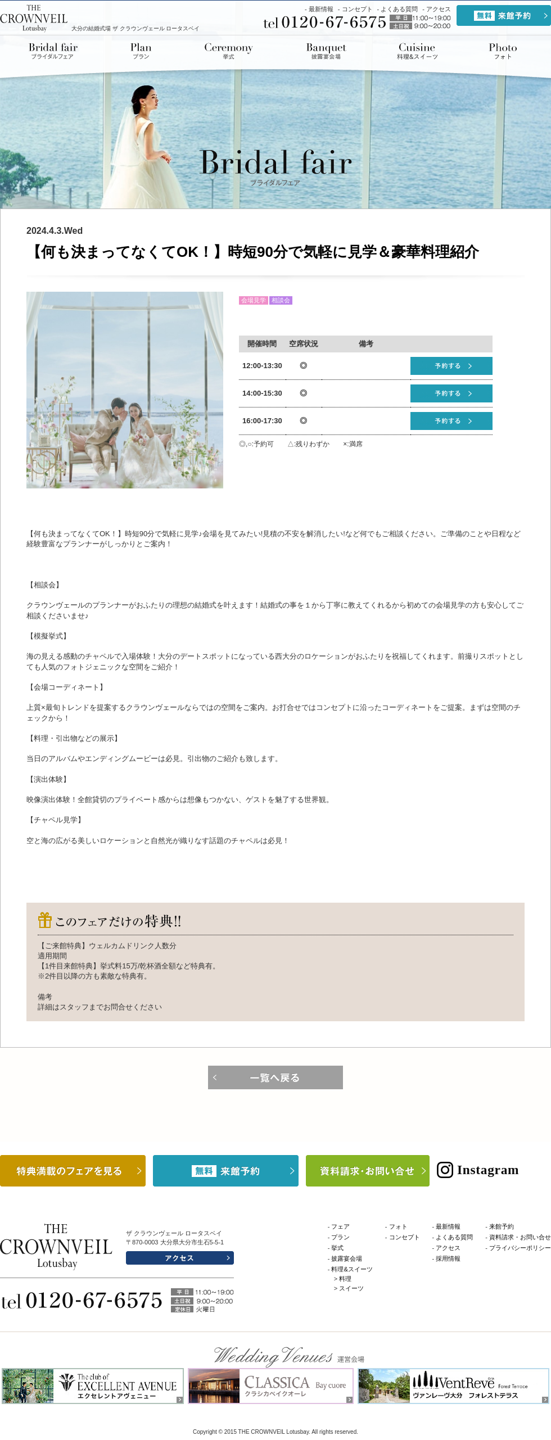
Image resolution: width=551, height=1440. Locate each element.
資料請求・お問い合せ (520, 1237)
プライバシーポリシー (520, 1247)
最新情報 (321, 9)
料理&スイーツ (417, 51)
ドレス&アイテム (502, 51)
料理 (345, 1278)
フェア (340, 1226)
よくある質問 (399, 9)
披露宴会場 (326, 51)
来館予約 (501, 1226)
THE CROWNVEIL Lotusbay (34, 18)
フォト (398, 1226)
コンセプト (357, 9)
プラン (141, 51)
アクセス (438, 9)
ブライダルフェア (56, 51)
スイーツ (351, 1288)
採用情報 (448, 1258)
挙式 (229, 51)
